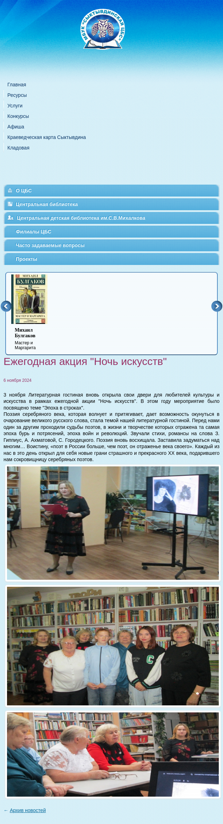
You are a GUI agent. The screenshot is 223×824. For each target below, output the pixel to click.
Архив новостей (28, 810)
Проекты (26, 259)
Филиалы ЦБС (33, 231)
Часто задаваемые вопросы (50, 245)
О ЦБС (24, 190)
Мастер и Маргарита (34, 338)
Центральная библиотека (47, 204)
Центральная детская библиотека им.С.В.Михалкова (81, 218)
